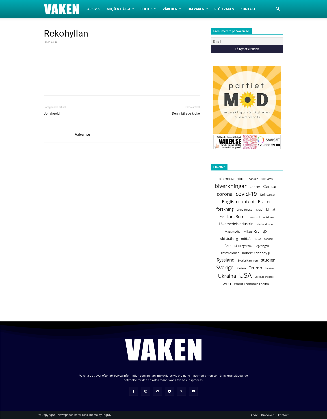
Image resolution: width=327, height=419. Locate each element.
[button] (278, 9)
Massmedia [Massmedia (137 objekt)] (232, 231)
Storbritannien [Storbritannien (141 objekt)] (248, 260)
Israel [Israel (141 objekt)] (259, 209)
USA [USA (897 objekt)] (245, 275)
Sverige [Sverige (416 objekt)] (225, 267)
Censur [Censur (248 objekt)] (270, 186)
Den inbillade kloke (186, 113)
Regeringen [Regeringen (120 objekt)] (262, 246)
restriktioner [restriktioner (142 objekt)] (230, 253)
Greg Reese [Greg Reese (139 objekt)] (245, 209)
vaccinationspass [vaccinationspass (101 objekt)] (264, 276)
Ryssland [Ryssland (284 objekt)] (226, 260)
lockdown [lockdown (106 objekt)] (268, 217)
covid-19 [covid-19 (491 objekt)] (246, 193)
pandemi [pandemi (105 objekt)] (269, 238)
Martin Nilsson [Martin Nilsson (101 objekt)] (264, 224)
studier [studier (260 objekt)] (268, 260)
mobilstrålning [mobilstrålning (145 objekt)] (227, 238)
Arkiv (93, 9)
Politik (148, 9)
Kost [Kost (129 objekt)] (221, 217)
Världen (172, 9)
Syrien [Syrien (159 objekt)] (241, 268)
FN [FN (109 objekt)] (268, 202)
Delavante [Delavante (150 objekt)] (267, 194)
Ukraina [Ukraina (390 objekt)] (227, 275)
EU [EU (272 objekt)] (261, 201)
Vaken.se (82, 134)
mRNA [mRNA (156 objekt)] (245, 238)
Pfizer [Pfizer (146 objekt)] (227, 246)
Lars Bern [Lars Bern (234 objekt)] (235, 216)
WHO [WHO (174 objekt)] (227, 284)
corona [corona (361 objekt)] (225, 194)
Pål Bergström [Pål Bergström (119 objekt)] (242, 246)
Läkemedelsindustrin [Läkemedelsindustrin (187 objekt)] (236, 224)
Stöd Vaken (224, 9)
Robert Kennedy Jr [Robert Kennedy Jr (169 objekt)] (256, 253)
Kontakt (248, 9)
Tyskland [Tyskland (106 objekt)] (270, 268)
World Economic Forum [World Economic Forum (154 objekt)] (251, 284)
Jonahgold (52, 113)
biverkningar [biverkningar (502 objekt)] (231, 185)
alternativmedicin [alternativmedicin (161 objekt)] (232, 178)
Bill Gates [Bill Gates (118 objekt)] (267, 179)
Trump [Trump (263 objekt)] (255, 268)
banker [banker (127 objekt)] (253, 179)
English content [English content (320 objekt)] (238, 201)
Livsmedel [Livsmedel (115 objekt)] (253, 217)
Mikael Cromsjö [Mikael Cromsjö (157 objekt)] (255, 231)
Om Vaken (198, 9)
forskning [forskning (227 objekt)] (225, 209)
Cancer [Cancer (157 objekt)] (255, 187)
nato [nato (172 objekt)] (257, 238)
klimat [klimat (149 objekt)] (270, 209)
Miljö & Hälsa (120, 9)
